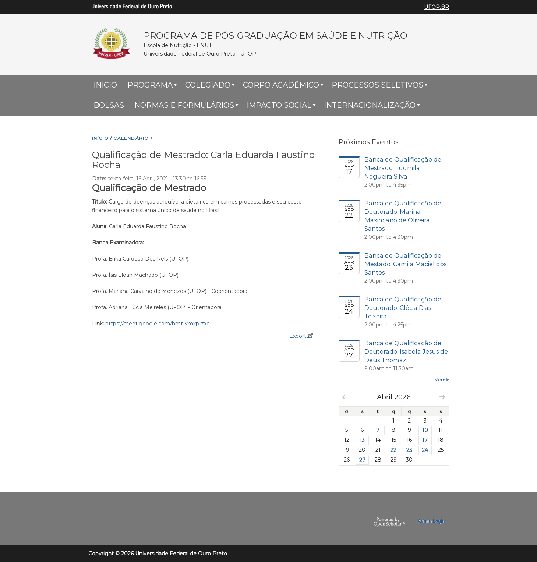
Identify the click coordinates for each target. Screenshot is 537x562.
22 (393, 450)
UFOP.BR (436, 7)
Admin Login (431, 521)
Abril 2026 (394, 397)
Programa (150, 85)
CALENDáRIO (131, 138)
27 (362, 460)
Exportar (300, 336)
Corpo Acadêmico (281, 85)
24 (425, 450)
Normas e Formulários (184, 105)
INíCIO (100, 138)
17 (425, 440)
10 (425, 430)
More (439, 379)
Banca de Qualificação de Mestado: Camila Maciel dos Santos (405, 264)
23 (409, 450)
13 (362, 440)
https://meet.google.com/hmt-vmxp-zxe (157, 323)
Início (105, 85)
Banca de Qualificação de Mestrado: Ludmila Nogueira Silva (402, 168)
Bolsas (108, 105)
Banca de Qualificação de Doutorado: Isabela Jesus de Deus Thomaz (406, 351)
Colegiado (207, 85)
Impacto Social (279, 105)
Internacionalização (370, 105)
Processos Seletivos (377, 85)
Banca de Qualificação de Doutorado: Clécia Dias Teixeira (402, 308)
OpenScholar (389, 522)
